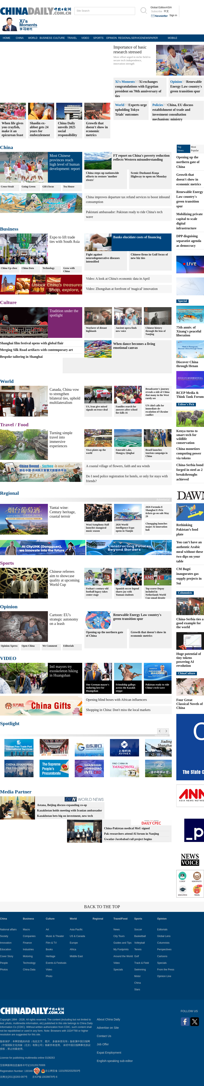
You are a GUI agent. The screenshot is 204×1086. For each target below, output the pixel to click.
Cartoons (162, 956)
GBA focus (48, 186)
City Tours (118, 936)
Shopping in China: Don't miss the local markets (118, 710)
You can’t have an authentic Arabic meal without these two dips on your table (189, 551)
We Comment (49, 645)
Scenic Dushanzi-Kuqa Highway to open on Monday (149, 174)
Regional (9, 493)
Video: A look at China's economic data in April (118, 278)
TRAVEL (72, 38)
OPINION (111, 38)
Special (182, 301)
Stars (137, 989)
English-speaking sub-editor (115, 1061)
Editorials (68, 645)
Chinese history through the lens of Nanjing (155, 331)
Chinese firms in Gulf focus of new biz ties (149, 256)
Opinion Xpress (9, 645)
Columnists (185, 592)
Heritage (50, 956)
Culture (8, 302)
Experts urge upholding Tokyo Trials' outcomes (131, 109)
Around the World (123, 956)
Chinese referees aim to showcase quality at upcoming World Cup (65, 578)
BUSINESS (46, 38)
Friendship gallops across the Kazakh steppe (126, 687)
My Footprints (121, 949)
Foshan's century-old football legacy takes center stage (97, 591)
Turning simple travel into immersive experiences (61, 439)
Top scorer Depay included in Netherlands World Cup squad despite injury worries (156, 594)
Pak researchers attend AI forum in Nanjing (131, 833)
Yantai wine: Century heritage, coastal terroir (63, 512)
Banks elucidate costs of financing (137, 237)
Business (9, 229)
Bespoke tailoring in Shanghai (21, 356)
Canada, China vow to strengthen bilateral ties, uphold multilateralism (65, 396)
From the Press (165, 969)
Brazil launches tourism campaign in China (157, 453)
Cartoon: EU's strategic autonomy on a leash (64, 619)
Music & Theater (55, 936)
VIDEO (85, 38)
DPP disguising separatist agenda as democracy (188, 240)
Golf (136, 956)
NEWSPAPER (148, 38)
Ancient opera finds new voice (126, 329)
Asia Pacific (76, 929)
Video (49, 969)
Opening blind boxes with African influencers (116, 699)
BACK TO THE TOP (102, 906)
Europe (74, 942)
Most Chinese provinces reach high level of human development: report (65, 162)
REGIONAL (124, 38)
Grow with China (69, 270)
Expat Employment (109, 1052)
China (6, 147)
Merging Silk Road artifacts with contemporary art (36, 350)
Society (4, 936)
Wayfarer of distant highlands (96, 329)
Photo (49, 976)
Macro (26, 929)
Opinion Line (164, 976)
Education (5, 949)
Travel (7, 424)
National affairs (8, 929)
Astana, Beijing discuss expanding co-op (62, 805)
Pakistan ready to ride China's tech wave (157, 686)
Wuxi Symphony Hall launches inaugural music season (97, 527)
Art (47, 929)
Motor (137, 976)
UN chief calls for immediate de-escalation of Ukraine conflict (157, 410)
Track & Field (141, 962)
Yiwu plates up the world (96, 451)
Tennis (138, 949)
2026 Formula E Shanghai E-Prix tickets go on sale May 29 (157, 512)
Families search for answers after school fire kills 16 (126, 409)
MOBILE (172, 38)
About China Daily (108, 1019)
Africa (73, 949)
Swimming (140, 969)
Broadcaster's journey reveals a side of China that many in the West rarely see (157, 393)
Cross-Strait (7, 186)
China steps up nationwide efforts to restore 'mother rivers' (102, 176)
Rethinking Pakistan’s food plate (187, 529)
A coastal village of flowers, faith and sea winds (118, 466)
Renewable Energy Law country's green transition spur (186, 86)
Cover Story (6, 956)
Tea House (68, 186)
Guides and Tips (122, 942)
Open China (28, 645)
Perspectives (164, 949)
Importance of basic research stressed (130, 49)
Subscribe (156, 11)
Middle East (76, 956)
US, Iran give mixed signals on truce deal (97, 408)
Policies (157, 105)
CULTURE (59, 38)
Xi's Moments (125, 81)
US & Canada (77, 936)
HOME (6, 38)
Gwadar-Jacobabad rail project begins (128, 839)
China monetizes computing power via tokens (188, 453)
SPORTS (98, 38)
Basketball (140, 936)
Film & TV (51, 942)
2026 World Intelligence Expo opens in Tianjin (125, 527)
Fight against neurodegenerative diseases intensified (103, 258)
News (116, 929)
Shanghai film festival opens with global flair (31, 343)
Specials (118, 969)
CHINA (20, 38)
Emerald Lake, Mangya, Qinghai (125, 451)
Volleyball (139, 942)
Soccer (138, 929)
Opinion (176, 81)
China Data (28, 268)
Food (23, 424)
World (119, 105)
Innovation (5, 942)
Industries (28, 949)
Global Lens (163, 936)
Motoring (28, 956)
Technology (48, 268)
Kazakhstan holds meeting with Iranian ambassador (69, 810)
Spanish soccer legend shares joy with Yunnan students (127, 591)
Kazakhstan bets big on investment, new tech (65, 815)
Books (49, 949)
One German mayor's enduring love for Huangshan (97, 687)
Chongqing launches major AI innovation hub (156, 526)
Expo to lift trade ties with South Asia (65, 239)
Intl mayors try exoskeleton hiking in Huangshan (64, 671)
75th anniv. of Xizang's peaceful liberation (188, 331)
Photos (4, 969)
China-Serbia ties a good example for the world (190, 623)
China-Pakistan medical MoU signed (127, 828)
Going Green (28, 186)
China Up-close (9, 268)
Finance (27, 942)
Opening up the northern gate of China (104, 634)
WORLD (32, 38)
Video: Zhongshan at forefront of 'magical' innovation (122, 289)
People (4, 962)
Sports (7, 563)
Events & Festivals (56, 962)
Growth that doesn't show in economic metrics (148, 634)
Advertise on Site (108, 1027)
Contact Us (104, 1036)
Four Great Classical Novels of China (189, 704)
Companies (29, 936)
